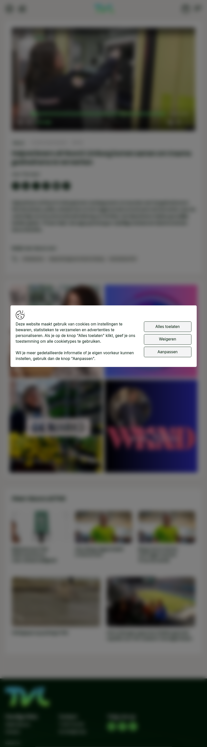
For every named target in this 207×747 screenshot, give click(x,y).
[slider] (99, 114)
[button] (104, 80)
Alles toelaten (167, 326)
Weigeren (167, 339)
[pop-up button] (178, 122)
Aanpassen (167, 351)
